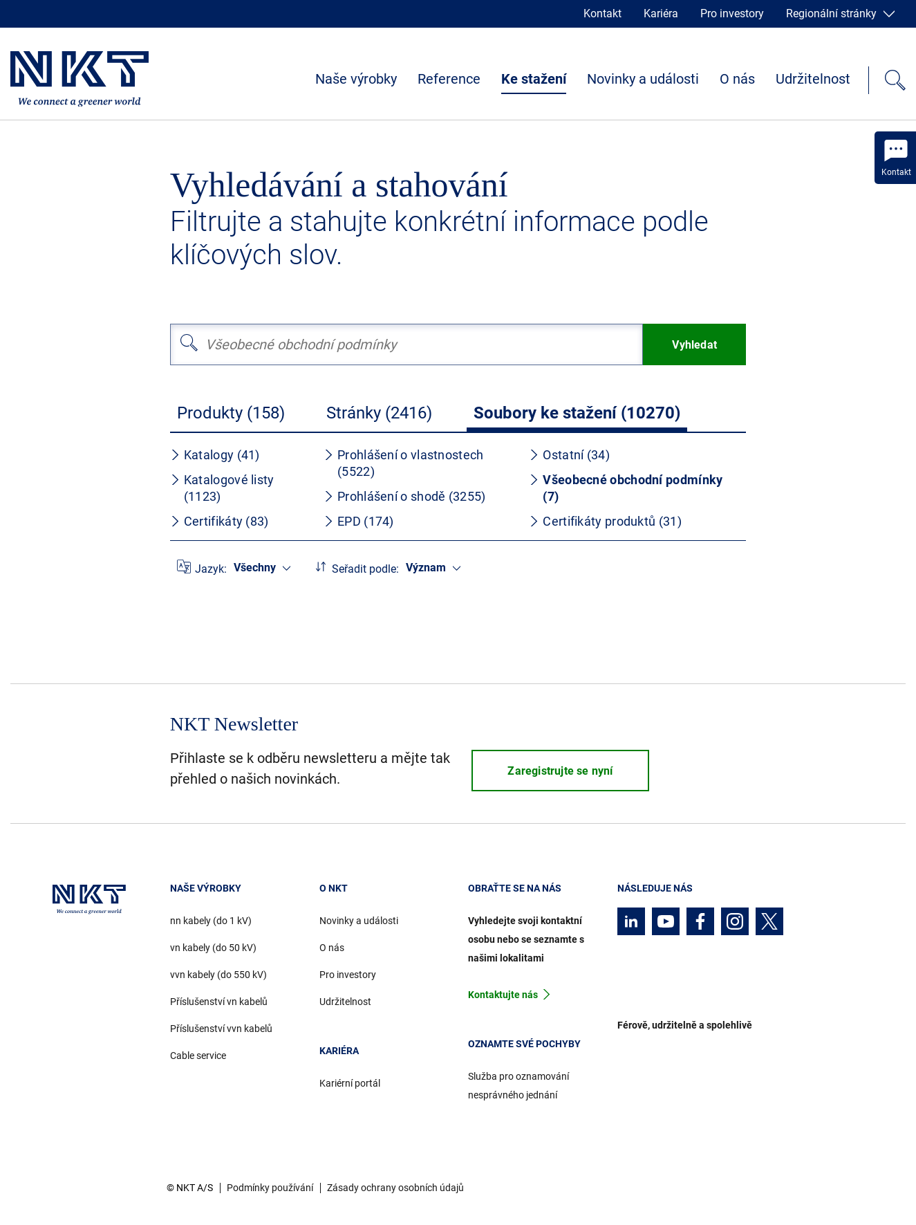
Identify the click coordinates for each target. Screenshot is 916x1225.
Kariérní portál (349, 1083)
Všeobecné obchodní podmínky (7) (625, 488)
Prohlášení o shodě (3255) (405, 496)
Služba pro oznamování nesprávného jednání (518, 1085)
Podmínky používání (270, 1187)
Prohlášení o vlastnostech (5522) (404, 463)
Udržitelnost (813, 79)
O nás (737, 79)
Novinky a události (643, 79)
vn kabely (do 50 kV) (213, 947)
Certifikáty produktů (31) (605, 521)
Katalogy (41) (215, 455)
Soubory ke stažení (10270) (577, 413)
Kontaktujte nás (503, 994)
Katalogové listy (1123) (222, 488)
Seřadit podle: (365, 568)
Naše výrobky (356, 79)
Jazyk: (211, 568)
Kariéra (661, 13)
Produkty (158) (231, 413)
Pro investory (732, 13)
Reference (449, 79)
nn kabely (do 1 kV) (211, 920)
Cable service (198, 1055)
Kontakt (602, 13)
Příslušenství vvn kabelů (221, 1028)
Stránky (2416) (379, 413)
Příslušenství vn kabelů (219, 1001)
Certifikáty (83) (219, 521)
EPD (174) (359, 521)
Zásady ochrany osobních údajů (395, 1187)
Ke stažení (533, 79)
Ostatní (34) (569, 455)
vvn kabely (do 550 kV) (218, 974)
